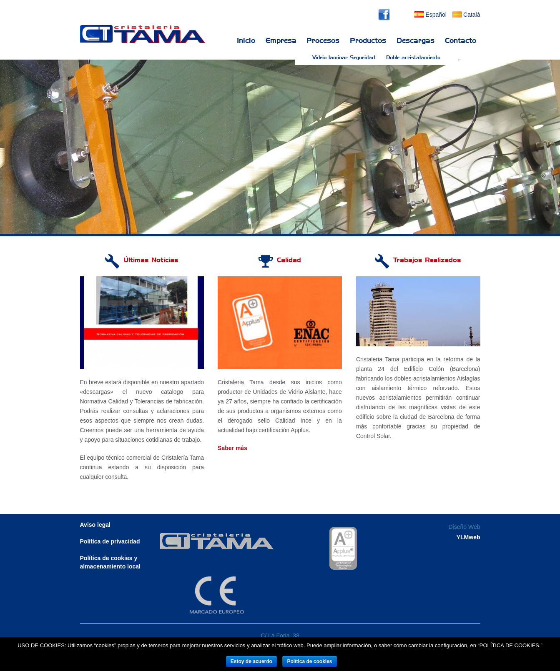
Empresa (281, 40)
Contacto (460, 40)
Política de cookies (309, 661)
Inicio (246, 40)
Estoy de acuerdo (251, 661)
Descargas (415, 40)
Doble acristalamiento (413, 57)
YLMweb (468, 537)
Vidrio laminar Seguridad (343, 57)
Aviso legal (95, 524)
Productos (368, 40)
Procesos (322, 40)
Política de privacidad (110, 541)
